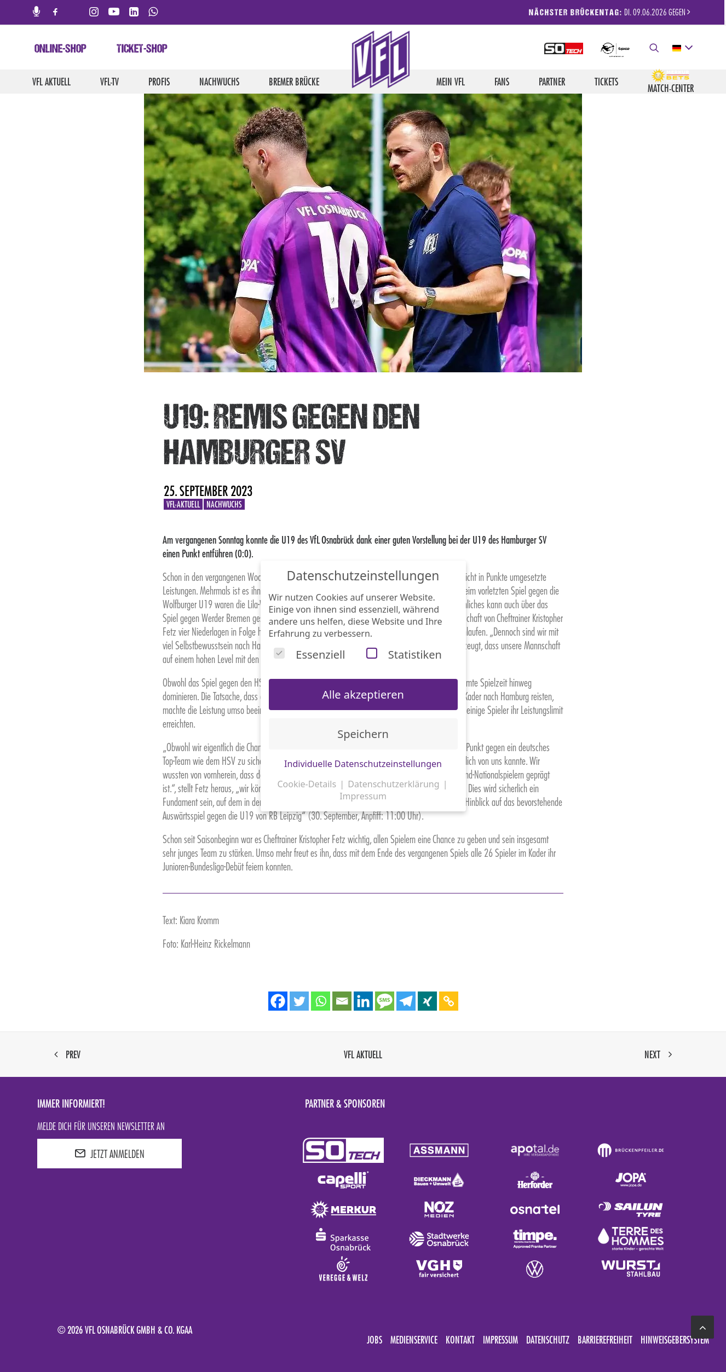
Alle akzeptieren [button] (363, 694)
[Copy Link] (448, 1001)
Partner (552, 82)
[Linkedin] (363, 1001)
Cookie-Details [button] (307, 784)
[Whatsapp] (320, 1001)
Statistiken (404, 654)
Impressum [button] (363, 796)
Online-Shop (60, 50)
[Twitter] (299, 1001)
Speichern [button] (363, 734)
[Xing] (427, 1001)
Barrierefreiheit (605, 1340)
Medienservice (413, 1340)
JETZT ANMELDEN (109, 1153)
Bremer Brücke (294, 82)
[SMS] (384, 1001)
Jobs (374, 1340)
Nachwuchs (219, 82)
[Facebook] (277, 1001)
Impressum (500, 1340)
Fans (501, 82)
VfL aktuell (51, 82)
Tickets (606, 82)
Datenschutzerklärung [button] (394, 784)
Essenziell (309, 654)
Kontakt (460, 1340)
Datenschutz (547, 1340)
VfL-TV (109, 82)
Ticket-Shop (142, 50)
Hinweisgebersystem (675, 1340)
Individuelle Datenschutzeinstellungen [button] (363, 764)
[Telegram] (406, 1001)
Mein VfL (450, 82)
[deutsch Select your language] (682, 48)
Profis (159, 82)
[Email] (342, 1001)
